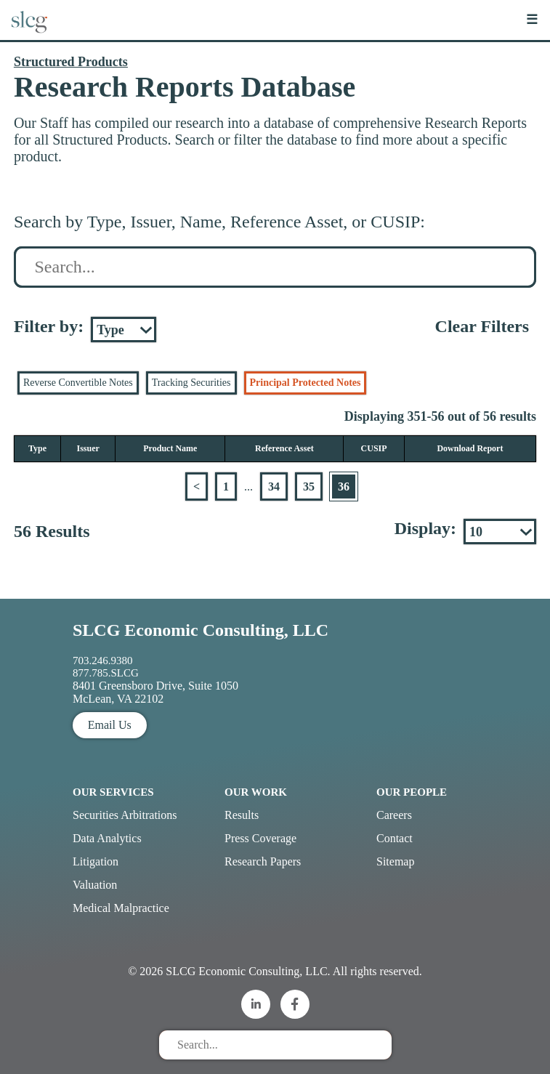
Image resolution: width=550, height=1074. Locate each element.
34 (274, 486)
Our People (411, 792)
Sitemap (395, 861)
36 (343, 486)
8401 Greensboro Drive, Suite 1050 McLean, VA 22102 (155, 692)
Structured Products (71, 61)
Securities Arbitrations (125, 815)
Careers (394, 815)
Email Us (110, 725)
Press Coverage (260, 838)
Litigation (95, 861)
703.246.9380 (103, 660)
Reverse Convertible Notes (78, 382)
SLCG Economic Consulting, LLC (200, 630)
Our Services (113, 792)
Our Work (256, 792)
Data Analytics (107, 838)
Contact (394, 838)
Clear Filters (482, 326)
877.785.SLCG (106, 673)
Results (242, 815)
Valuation (95, 885)
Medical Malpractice (121, 908)
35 (309, 486)
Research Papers (263, 861)
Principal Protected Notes (305, 382)
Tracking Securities (191, 382)
